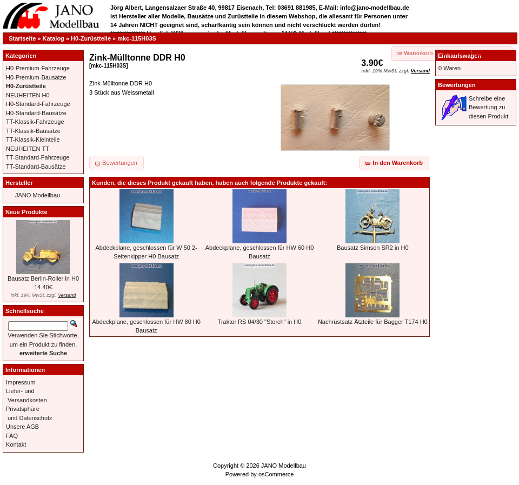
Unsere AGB (22, 426)
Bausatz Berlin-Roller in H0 (43, 278)
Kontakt (16, 444)
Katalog (53, 38)
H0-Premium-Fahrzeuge (38, 68)
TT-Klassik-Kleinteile (33, 139)
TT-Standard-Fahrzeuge (37, 157)
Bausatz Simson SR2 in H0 (373, 247)
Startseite (22, 38)
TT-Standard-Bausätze (36, 166)
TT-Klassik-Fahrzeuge (35, 121)
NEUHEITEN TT (27, 148)
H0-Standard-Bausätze (36, 113)
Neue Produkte (26, 212)
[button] (455, 53)
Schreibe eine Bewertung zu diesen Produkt (488, 107)
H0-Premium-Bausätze (36, 77)
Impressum (20, 382)
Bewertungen (457, 85)
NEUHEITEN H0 (28, 95)
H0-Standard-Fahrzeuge (38, 104)
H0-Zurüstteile (91, 38)
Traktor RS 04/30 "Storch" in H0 (260, 321)
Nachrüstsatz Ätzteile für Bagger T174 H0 (373, 321)
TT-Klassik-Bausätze (33, 131)
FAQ (12, 436)
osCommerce (276, 474)
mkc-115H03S (136, 38)
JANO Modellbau (37, 195)
